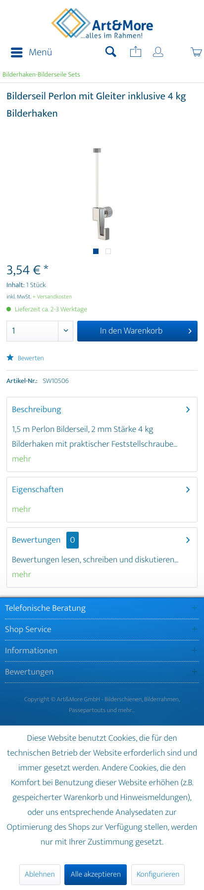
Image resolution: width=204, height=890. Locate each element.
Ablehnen (40, 874)
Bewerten (25, 358)
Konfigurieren (158, 874)
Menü (31, 52)
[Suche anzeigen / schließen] (111, 53)
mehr (21, 459)
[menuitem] (28, 53)
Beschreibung (36, 409)
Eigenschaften (37, 489)
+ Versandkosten (52, 297)
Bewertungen (36, 540)
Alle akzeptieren (95, 874)
